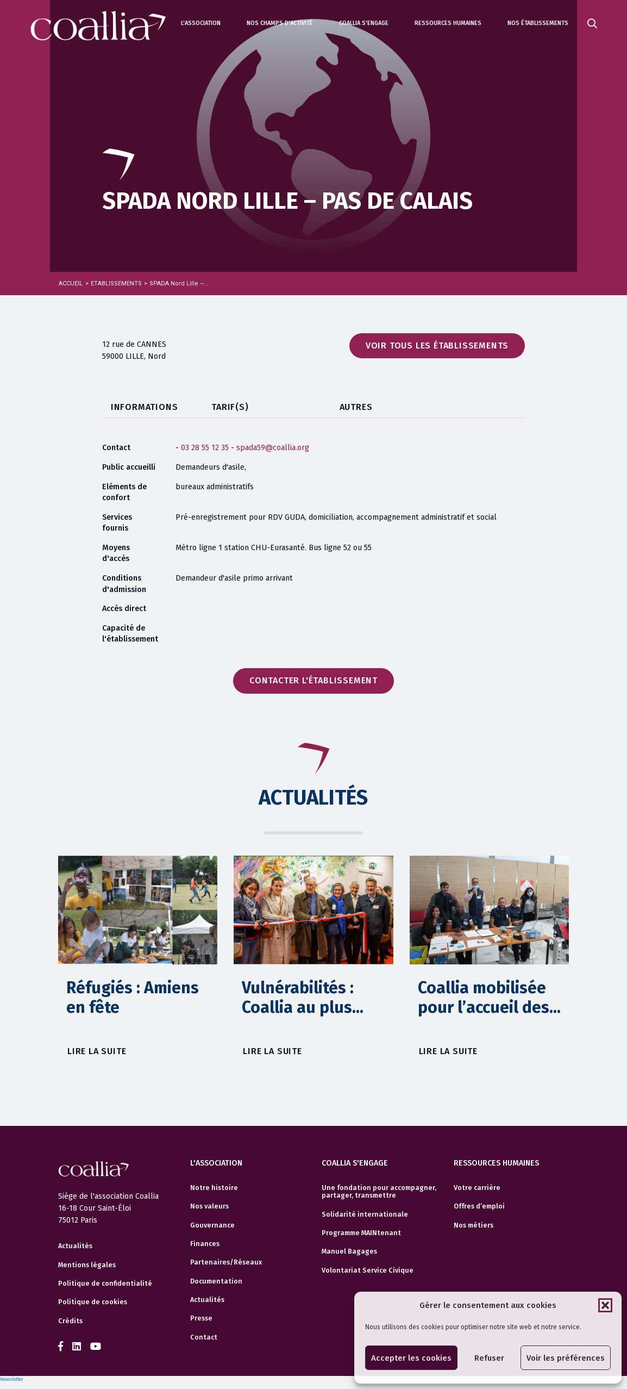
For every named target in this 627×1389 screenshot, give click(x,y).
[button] (605, 1305)
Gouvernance (212, 1225)
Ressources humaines (448, 23)
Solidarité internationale (365, 1214)
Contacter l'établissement (313, 680)
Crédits (70, 1321)
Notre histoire (214, 1188)
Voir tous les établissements (437, 345)
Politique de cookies (92, 1302)
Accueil (71, 283)
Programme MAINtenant (361, 1233)
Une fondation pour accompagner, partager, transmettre (379, 1191)
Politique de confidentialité (105, 1283)
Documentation (216, 1281)
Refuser (489, 1358)
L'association (201, 23)
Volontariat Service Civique (367, 1270)
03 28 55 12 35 (205, 447)
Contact (203, 1337)
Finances (205, 1244)
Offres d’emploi (479, 1206)
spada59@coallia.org (272, 447)
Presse (201, 1318)
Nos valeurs (209, 1206)
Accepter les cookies (411, 1358)
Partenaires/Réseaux (226, 1262)
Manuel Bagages (349, 1251)
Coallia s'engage (363, 23)
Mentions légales (87, 1265)
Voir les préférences (565, 1358)
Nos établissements (537, 23)
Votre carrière (477, 1188)
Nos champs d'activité (280, 23)
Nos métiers (473, 1225)
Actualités (75, 1246)
